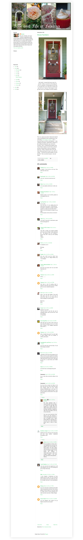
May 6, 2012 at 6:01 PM (50, 176)
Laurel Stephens (43, 464)
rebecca (45, 442)
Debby (41, 184)
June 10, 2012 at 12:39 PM (47, 352)
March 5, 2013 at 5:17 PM (48, 485)
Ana (41, 292)
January (17, 85)
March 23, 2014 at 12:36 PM (51, 498)
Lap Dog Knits (43, 201)
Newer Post (40, 524)
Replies (43, 397)
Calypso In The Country (45, 227)
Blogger (46, 534)
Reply (41, 172)
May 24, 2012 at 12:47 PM (47, 292)
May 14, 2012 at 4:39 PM (48, 254)
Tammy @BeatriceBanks (45, 264)
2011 (16, 87)
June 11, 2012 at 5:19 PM (51, 442)
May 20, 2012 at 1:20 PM (49, 274)
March (17, 81)
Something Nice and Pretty (45, 342)
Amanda (42, 167)
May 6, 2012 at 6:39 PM (47, 184)
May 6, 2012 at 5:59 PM (48, 167)
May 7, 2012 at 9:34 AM (47, 218)
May (17, 75)
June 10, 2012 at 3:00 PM (47, 366)
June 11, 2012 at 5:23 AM (52, 430)
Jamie (41, 218)
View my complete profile (18, 47)
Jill (41, 242)
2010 (16, 89)
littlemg (41, 485)
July (17, 71)
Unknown (42, 274)
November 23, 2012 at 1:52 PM (48, 474)
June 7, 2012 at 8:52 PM (49, 332)
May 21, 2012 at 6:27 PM (49, 282)
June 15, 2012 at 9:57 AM (52, 464)
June (17, 73)
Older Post (55, 524)
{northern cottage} (44, 430)
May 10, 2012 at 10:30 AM (47, 242)
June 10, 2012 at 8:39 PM (50, 383)
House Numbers (43, 35)
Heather (42, 254)
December (18, 70)
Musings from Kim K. (44, 191)
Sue (41, 352)
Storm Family (43, 498)
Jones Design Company (47, 139)
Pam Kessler (42, 176)
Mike (41, 474)
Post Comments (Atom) (46, 526)
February (18, 83)
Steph (41, 366)
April (17, 79)
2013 (16, 66)
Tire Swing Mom (43, 320)
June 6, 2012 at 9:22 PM (51, 320)
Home (47, 524)
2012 (16, 68)
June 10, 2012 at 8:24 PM (50, 374)
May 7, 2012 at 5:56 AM (51, 201)
